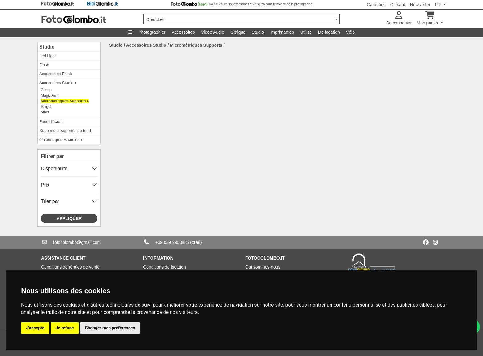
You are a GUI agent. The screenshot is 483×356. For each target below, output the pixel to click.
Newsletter (420, 4)
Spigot (46, 106)
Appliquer (69, 218)
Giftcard (397, 4)
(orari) (196, 242)
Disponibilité (54, 168)
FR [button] (438, 4)
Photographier (151, 32)
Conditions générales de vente (70, 267)
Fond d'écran (50, 121)
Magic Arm (49, 95)
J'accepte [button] (35, 327)
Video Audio (212, 32)
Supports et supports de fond (65, 130)
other (45, 112)
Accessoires (183, 32)
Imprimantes (282, 32)
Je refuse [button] (65, 327)
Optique (238, 32)
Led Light (47, 55)
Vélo (350, 32)
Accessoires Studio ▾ (58, 82)
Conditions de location (164, 267)
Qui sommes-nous (262, 267)
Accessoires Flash (55, 73)
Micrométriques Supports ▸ (65, 101)
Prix (45, 185)
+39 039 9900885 (172, 242)
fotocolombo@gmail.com (77, 242)
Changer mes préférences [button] (110, 327)
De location (329, 32)
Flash (44, 64)
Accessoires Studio (146, 45)
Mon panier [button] (428, 18)
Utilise (306, 32)
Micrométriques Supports (196, 45)
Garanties (376, 4)
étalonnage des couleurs (61, 139)
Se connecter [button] (399, 18)
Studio (258, 32)
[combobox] (241, 19)
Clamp (46, 90)
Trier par (50, 201)
